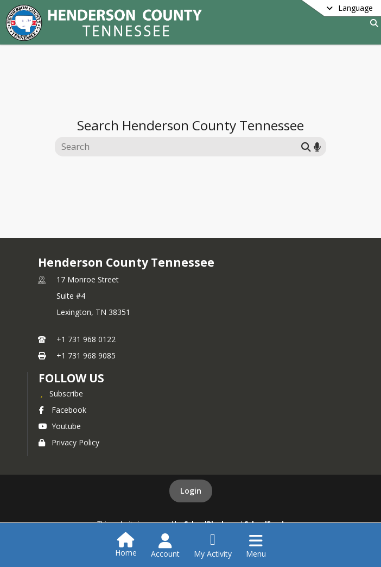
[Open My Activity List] (213, 545)
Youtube (60, 426)
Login (190, 491)
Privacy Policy (69, 442)
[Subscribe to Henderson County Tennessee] (61, 393)
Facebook (62, 410)
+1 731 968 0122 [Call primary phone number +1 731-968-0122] (86, 339)
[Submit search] (306, 146)
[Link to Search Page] (372, 23)
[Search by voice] (317, 146)
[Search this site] (179, 147)
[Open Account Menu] (165, 545)
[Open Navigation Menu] (256, 545)
